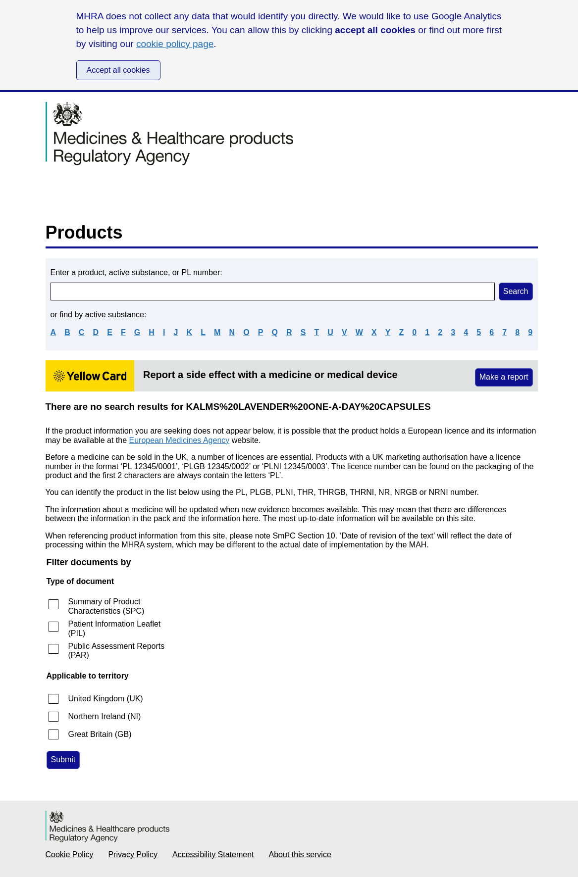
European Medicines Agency (179, 440)
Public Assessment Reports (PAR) (116, 650)
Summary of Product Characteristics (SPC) (106, 606)
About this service (300, 854)
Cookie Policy (70, 854)
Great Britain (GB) (100, 734)
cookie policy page (174, 44)
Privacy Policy (133, 854)
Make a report (503, 377)
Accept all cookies (118, 70)
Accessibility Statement (213, 854)
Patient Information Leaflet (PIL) (114, 628)
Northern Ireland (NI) (104, 716)
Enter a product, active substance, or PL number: (136, 272)
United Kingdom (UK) (105, 698)
